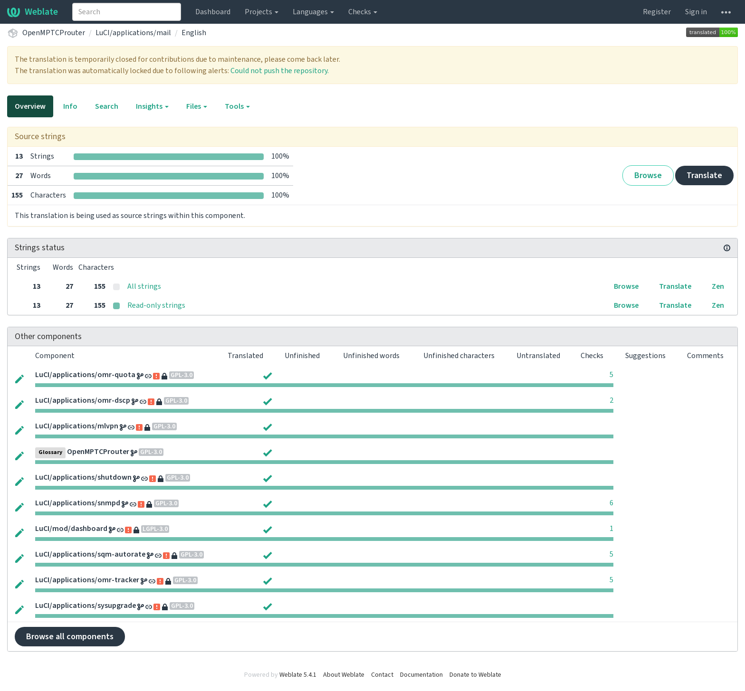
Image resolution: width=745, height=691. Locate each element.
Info (70, 106)
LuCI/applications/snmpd (77, 503)
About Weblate (343, 675)
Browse (648, 175)
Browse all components (70, 637)
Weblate (32, 12)
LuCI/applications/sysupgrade (85, 605)
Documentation (421, 675)
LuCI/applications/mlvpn (76, 426)
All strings (144, 286)
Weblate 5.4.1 (297, 675)
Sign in (696, 12)
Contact (382, 675)
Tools (237, 106)
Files (196, 106)
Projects (261, 12)
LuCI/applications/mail (133, 33)
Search (106, 106)
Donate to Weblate (475, 675)
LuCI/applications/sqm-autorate (90, 554)
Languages (313, 12)
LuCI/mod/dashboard (71, 528)
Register (657, 12)
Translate (704, 175)
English (193, 33)
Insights (152, 106)
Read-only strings (156, 305)
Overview (30, 106)
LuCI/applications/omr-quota (85, 374)
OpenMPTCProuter (53, 33)
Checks (362, 12)
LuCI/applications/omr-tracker (87, 580)
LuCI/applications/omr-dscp (82, 400)
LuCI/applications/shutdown (83, 477)
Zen (718, 286)
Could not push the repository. (279, 71)
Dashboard (212, 12)
